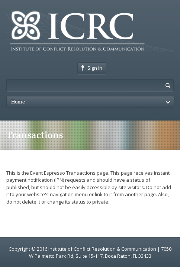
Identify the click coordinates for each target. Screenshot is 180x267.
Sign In (91, 68)
